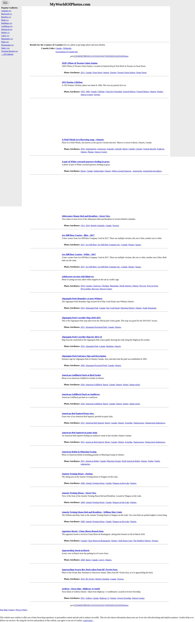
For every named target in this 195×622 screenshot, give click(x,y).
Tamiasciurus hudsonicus (155, 423)
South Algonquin (149, 308)
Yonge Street (141, 73)
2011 (83, 73)
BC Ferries (90, 579)
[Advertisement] (99, 23)
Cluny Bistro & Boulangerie (99, 541)
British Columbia (97, 225)
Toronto (113, 73)
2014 (83, 286)
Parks (5, 42)
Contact (11, 610)
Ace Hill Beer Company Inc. (108, 245)
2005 (83, 365)
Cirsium (139, 149)
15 (100, 56)
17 (104, 56)
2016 (83, 149)
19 (109, 56)
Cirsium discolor (149, 149)
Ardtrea (89, 598)
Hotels (5, 32)
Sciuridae (128, 423)
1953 (83, 92)
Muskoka (110, 346)
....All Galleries (7, 54)
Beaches (6, 17)
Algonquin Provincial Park (96, 327)
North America (125, 286)
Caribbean (7, 26)
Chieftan (101, 92)
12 (93, 56)
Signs (5, 48)
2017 (83, 245)
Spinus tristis (134, 385)
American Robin (92, 461)
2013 (83, 308)
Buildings (6, 23)
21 (114, 56)
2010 (88, 225)
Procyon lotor (152, 286)
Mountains (7, 39)
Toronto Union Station (126, 73)
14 (97, 56)
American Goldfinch (94, 385)
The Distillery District (142, 541)
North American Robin (131, 461)
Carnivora (97, 286)
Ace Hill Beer (91, 245)
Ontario (106, 73)
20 (112, 56)
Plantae (91, 152)
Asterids (118, 149)
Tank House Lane (125, 541)
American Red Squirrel (95, 423)
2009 (83, 483)
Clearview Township (113, 92)
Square (138, 245)
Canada (89, 73)
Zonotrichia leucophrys (152, 171)
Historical (6, 29)
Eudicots (160, 149)
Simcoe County (87, 95)
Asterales (110, 149)
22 (116, 56)
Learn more (87, 620)
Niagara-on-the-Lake (120, 483)
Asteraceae (101, 149)
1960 (88, 92)
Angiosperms (91, 149)
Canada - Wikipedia (63, 48)
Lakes (5, 36)
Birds (5, 20)
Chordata (105, 286)
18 (107, 56)
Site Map (3, 610)
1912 (83, 225)
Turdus (150, 461)
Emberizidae (99, 171)
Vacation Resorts (9, 51)
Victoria (115, 225)
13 (95, 56)
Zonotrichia (137, 171)
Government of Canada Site (67, 52)
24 (121, 56)
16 (102, 56)
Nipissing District (128, 308)
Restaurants (7, 45)
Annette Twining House (95, 483)
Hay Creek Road (113, 308)
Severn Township (124, 598)
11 (90, 56)
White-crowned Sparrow (122, 171)
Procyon (142, 286)
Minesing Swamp (114, 461)
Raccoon (95, 289)
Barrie (125, 149)
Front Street (97, 73)
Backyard (6, 14)
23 (119, 56)
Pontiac (160, 92)
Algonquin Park (92, 308)
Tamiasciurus (138, 423)
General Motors (129, 92)
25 (124, 56)
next (126, 56)
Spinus (125, 385)
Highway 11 (104, 598)
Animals (6, 11)
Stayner (97, 95)
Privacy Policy (21, 610)
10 (88, 56)
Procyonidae (86, 289)
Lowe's (101, 560)
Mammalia (114, 286)
